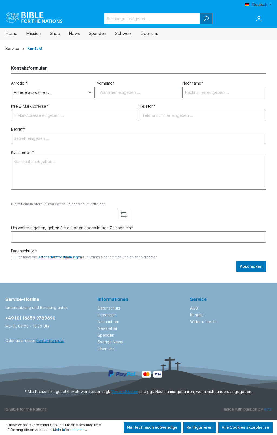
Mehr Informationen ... (70, 430)
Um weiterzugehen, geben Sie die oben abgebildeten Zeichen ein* (72, 227)
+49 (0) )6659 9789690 (30, 318)
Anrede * (19, 83)
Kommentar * (22, 152)
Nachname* (192, 83)
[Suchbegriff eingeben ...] (152, 18)
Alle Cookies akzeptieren (245, 427)
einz (268, 409)
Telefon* (148, 106)
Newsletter (107, 328)
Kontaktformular (50, 340)
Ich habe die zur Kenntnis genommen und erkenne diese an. (88, 257)
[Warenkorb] (268, 16)
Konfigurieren (200, 427)
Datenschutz (109, 308)
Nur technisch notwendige (152, 427)
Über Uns (106, 348)
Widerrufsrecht (203, 321)
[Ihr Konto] (259, 19)
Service (198, 299)
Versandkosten (124, 391)
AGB (194, 308)
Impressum (107, 314)
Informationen (113, 299)
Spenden (106, 335)
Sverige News (110, 342)
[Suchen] (206, 18)
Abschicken (251, 266)
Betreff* (18, 129)
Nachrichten (108, 321)
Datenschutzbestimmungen (60, 257)
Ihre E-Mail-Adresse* (29, 106)
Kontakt (197, 314)
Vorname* (105, 83)
